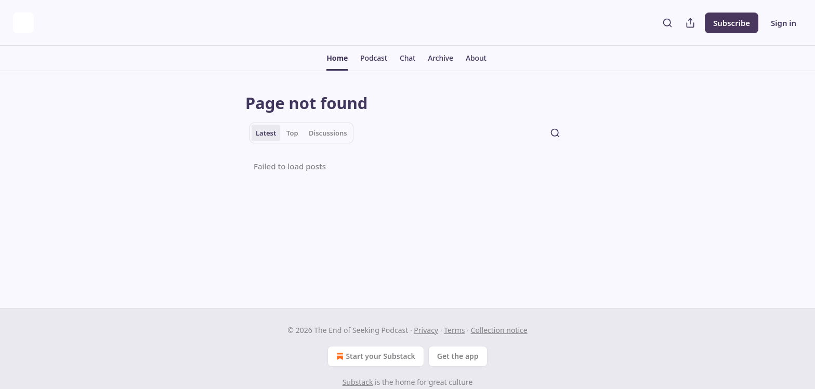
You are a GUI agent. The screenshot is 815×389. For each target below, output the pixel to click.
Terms (454, 330)
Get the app (458, 356)
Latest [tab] (266, 133)
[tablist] (301, 133)
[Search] (667, 22)
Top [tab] (292, 133)
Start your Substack (374, 356)
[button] (337, 58)
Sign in (783, 23)
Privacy (426, 330)
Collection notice (499, 330)
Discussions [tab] (328, 133)
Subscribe (731, 23)
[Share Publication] (690, 22)
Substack (358, 382)
